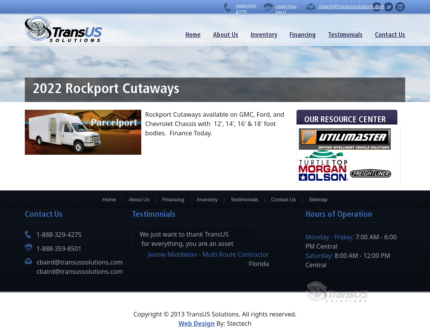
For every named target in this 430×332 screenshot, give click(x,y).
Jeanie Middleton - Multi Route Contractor (208, 254)
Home (193, 35)
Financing (303, 35)
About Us (225, 35)
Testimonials (345, 35)
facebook (400, 7)
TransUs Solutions (63, 29)
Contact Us (390, 35)
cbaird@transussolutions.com (345, 6)
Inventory (264, 35)
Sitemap (318, 199)
